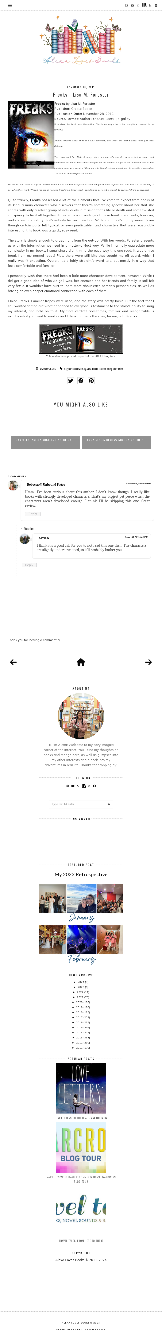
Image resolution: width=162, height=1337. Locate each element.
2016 (79, 1022)
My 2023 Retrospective (81, 874)
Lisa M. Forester (83, 104)
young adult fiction (115, 369)
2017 (79, 1017)
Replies (29, 529)
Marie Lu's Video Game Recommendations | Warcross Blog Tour (81, 1179)
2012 (79, 1042)
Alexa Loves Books (76, 1322)
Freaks (59, 104)
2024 (81, 981)
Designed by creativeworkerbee (81, 1329)
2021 (80, 997)
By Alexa (88, 369)
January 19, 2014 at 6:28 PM (136, 537)
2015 (79, 1027)
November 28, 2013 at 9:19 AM (138, 484)
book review (78, 369)
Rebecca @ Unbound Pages (46, 484)
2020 (79, 1002)
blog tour (68, 369)
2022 (80, 992)
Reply (32, 514)
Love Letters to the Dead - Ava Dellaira (81, 1118)
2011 (79, 1047)
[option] (45, 430)
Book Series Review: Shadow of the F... (116, 439)
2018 (79, 1012)
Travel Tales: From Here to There (81, 1240)
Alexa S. (44, 538)
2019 (79, 1007)
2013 (79, 1037)
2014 (79, 1032)
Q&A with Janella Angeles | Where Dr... (45, 439)
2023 (81, 987)
